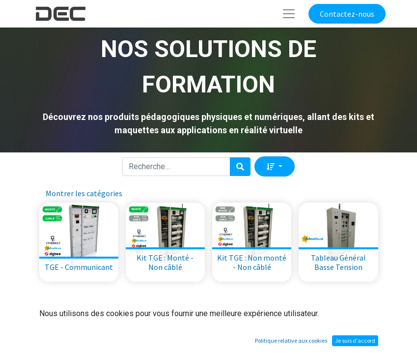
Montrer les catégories (84, 193)
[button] (274, 166)
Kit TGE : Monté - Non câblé (165, 262)
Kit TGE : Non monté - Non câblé (251, 262)
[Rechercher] (240, 166)
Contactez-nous (347, 14)
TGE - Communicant (79, 267)
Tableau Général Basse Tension (338, 262)
